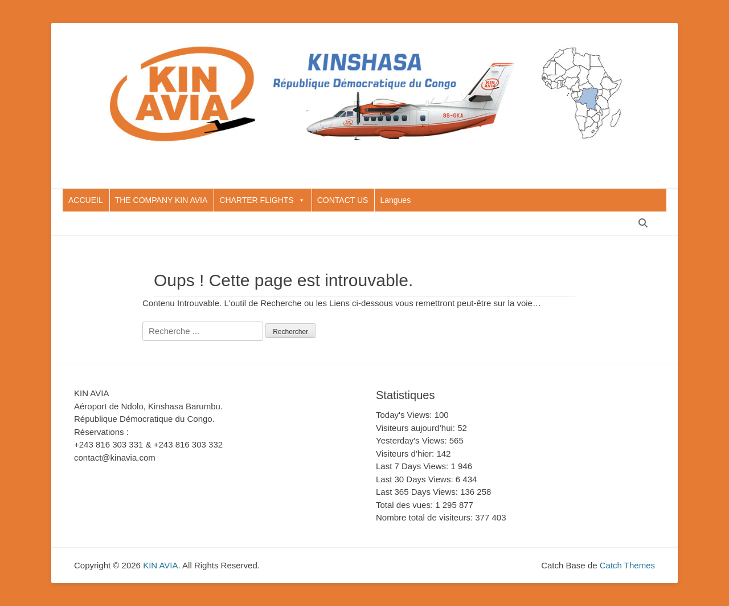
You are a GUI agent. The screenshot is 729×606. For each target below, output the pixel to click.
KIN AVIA (160, 565)
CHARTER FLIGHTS (262, 200)
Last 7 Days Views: (413, 466)
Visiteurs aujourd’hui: (416, 428)
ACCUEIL (85, 200)
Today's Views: (405, 415)
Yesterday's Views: (412, 440)
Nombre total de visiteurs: (425, 517)
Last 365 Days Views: (418, 492)
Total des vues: (405, 505)
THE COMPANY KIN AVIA (161, 200)
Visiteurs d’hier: (406, 453)
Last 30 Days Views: (416, 479)
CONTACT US (342, 200)
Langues (395, 200)
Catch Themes (627, 565)
